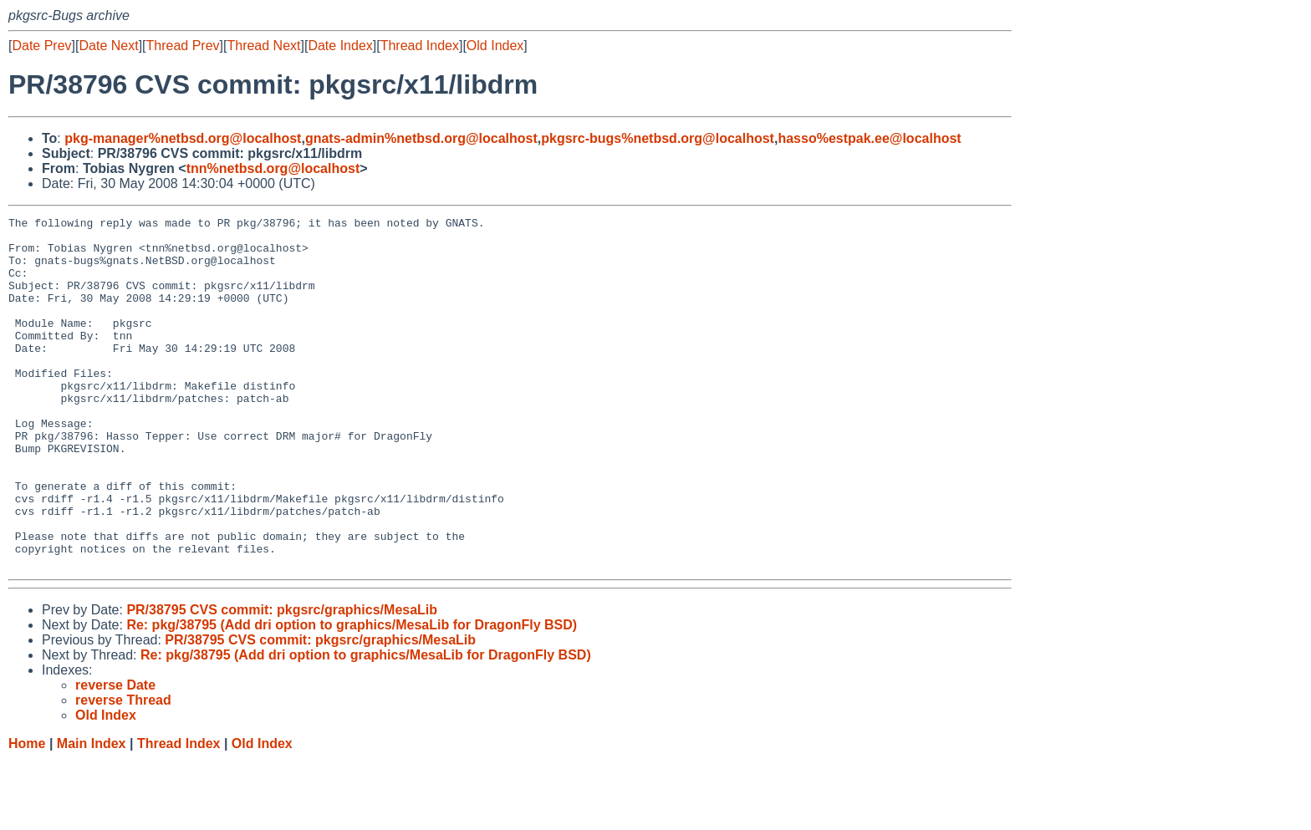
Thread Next (263, 45)
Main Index (91, 814)
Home (26, 814)
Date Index (340, 45)
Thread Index (419, 45)
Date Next (108, 45)
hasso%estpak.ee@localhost (869, 138)
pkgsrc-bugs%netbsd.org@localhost (657, 138)
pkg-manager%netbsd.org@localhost (182, 138)
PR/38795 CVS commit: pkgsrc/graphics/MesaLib (281, 680)
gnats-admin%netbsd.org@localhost (421, 138)
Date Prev (41, 45)
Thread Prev (183, 45)
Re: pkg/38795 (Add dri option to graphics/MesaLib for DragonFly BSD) (351, 695)
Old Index (495, 45)
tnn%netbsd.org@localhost (273, 168)
